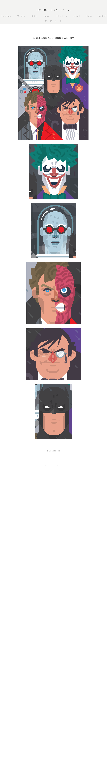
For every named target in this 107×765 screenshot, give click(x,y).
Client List (62, 16)
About (76, 16)
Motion (21, 16)
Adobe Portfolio (57, 466)
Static (34, 16)
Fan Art (46, 16)
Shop (89, 16)
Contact (101, 16)
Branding (6, 16)
